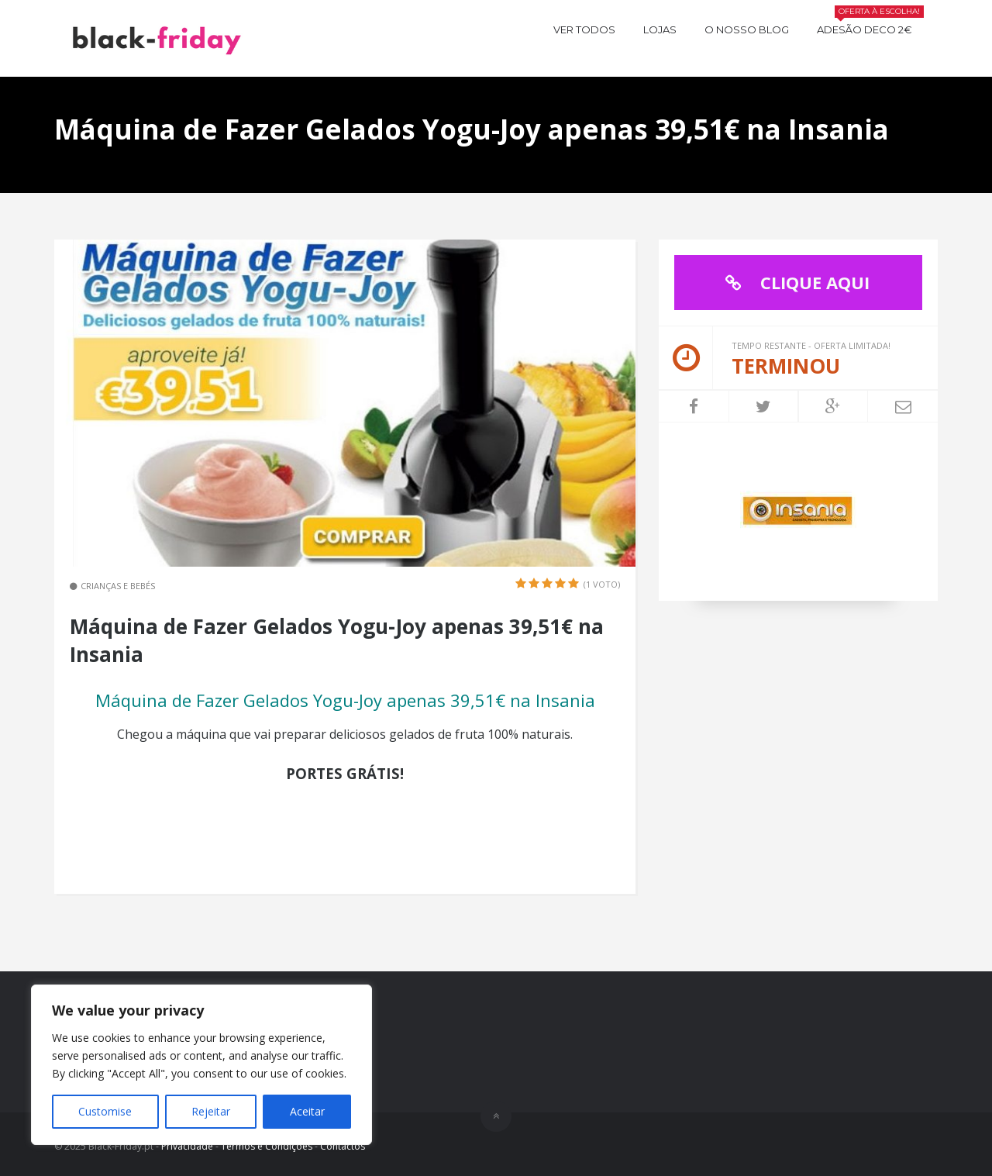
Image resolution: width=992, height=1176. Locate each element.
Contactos (342, 1146)
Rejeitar (210, 1111)
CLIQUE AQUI (794, 282)
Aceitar (307, 1111)
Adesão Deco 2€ (870, 27)
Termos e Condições (266, 1146)
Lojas (660, 29)
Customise (105, 1111)
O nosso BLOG (746, 29)
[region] (201, 1065)
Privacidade (187, 1146)
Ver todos (584, 29)
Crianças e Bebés (118, 585)
